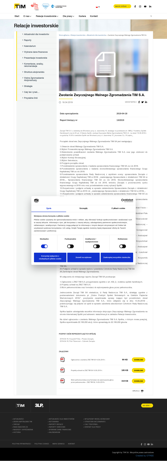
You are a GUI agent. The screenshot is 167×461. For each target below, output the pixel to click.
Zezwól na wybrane (84, 257)
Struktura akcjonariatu (34, 72)
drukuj (136, 391)
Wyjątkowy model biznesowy (97, 419)
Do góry (146, 406)
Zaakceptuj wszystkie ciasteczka (116, 257)
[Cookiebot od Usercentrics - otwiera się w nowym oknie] (123, 200)
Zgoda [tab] (48, 208)
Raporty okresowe (57, 427)
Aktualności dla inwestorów (36, 34)
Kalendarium (30, 46)
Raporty (27, 40)
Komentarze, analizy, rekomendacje (33, 65)
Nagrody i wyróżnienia (23, 430)
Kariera (82, 16)
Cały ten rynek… (31, 92)
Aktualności (18, 419)
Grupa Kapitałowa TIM (22, 422)
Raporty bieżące (56, 424)
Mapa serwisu (59, 444)
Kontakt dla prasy (93, 427)
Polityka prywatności (21, 444)
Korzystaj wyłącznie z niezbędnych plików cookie (50, 257)
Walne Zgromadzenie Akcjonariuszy (34, 79)
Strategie (28, 86)
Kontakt (93, 16)
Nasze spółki (121, 6)
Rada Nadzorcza (20, 427)
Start (16, 16)
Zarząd (16, 424)
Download (138, 360)
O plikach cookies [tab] (118, 208)
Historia (17, 432)
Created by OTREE (145, 456)
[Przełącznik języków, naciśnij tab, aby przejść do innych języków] (98, 7)
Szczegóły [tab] (83, 208)
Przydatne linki (31, 98)
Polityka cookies (42, 444)
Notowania (54, 422)
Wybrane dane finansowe (36, 52)
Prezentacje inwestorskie (35, 58)
